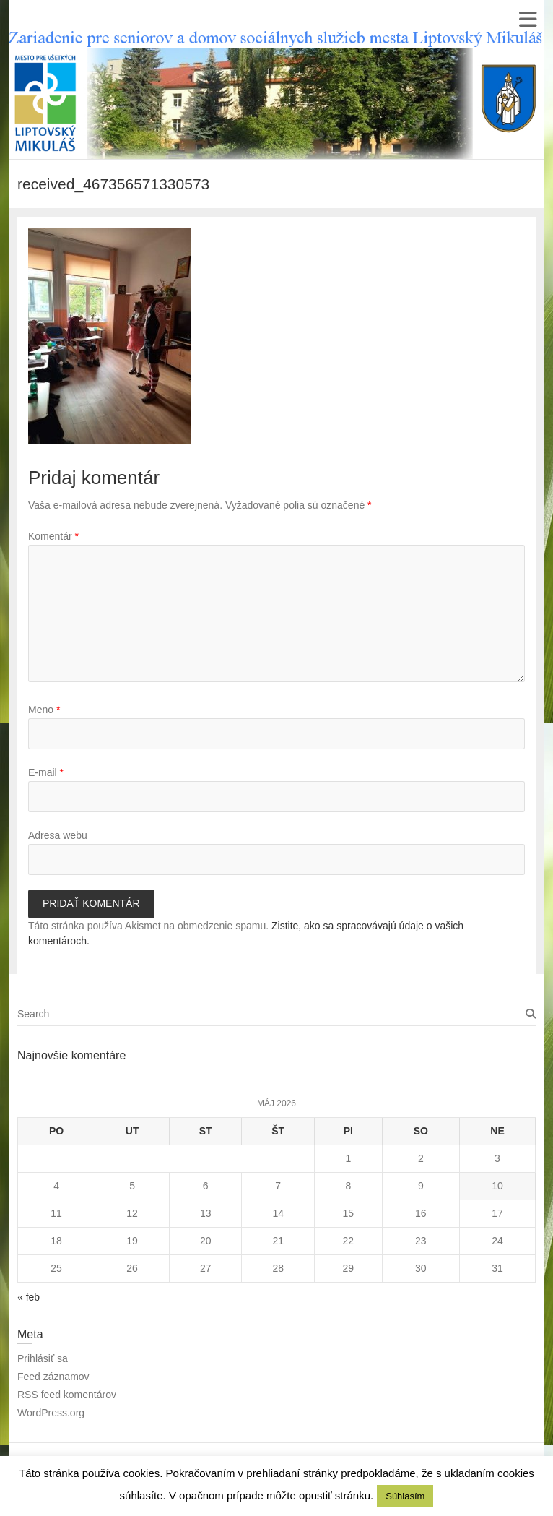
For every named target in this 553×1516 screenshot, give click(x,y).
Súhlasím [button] (405, 1496)
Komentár (53, 536)
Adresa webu (57, 835)
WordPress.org (50, 1412)
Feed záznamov (53, 1376)
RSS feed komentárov (66, 1394)
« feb (28, 1297)
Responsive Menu (527, 19)
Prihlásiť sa (42, 1358)
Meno (44, 709)
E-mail (46, 772)
